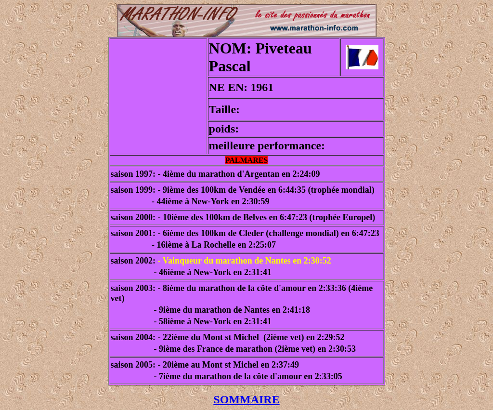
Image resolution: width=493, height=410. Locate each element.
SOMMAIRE (246, 399)
